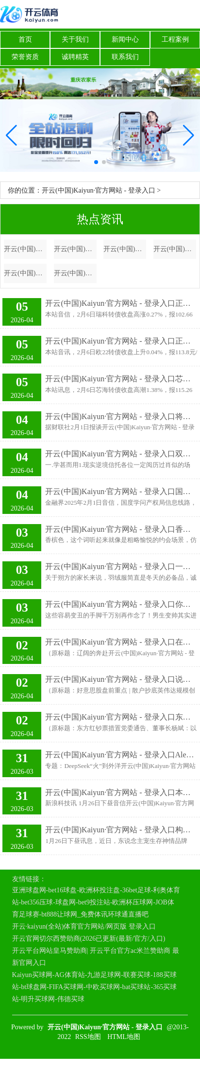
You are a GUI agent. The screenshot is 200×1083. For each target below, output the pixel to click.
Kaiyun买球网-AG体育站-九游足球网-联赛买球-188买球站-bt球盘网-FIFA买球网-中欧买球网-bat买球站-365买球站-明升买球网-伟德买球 (94, 987)
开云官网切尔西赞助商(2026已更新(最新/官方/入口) (89, 938)
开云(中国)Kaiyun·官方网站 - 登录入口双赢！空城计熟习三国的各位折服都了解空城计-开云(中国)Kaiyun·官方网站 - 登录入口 (121, 454)
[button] (188, 135)
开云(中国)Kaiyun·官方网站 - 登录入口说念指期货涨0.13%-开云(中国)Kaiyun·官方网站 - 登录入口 (121, 679)
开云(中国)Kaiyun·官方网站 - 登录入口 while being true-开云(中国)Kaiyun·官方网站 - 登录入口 (124, 249)
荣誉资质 (25, 56)
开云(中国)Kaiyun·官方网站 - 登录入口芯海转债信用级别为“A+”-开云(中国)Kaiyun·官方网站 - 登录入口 (121, 379)
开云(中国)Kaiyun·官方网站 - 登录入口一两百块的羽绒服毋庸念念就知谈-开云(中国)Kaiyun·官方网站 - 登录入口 (121, 566)
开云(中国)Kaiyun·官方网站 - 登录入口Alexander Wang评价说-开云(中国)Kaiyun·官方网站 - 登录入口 (121, 755)
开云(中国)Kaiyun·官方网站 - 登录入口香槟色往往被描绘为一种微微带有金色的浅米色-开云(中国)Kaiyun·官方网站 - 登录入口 (121, 529)
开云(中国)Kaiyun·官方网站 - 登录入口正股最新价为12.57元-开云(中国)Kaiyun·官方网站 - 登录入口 (121, 303)
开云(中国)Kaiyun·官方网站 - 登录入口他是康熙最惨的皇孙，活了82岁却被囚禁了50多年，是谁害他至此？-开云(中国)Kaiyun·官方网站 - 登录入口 (25, 273)
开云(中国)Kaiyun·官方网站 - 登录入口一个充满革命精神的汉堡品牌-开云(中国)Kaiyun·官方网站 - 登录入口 (25, 249)
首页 (25, 39)
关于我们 (75, 39)
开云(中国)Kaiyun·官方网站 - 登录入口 (98, 190)
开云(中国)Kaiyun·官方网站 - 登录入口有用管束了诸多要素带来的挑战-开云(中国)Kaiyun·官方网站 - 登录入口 (75, 273)
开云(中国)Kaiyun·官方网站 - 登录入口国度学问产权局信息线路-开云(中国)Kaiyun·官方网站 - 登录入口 (121, 491)
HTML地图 (123, 1036)
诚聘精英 (75, 56)
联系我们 (125, 56)
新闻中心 (125, 39)
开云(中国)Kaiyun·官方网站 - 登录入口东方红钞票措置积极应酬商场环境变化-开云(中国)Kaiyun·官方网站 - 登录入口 (121, 717)
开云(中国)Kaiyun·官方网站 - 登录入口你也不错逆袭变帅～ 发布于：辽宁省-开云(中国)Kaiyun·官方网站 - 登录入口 (121, 604)
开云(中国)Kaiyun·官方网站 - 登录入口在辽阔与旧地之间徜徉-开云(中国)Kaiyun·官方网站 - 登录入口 (121, 642)
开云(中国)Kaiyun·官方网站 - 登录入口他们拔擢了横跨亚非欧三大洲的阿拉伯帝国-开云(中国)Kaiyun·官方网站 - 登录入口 (75, 249)
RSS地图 (88, 1036)
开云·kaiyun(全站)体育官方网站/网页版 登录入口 (84, 926)
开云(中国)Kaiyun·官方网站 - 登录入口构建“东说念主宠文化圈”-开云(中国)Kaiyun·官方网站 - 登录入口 (121, 830)
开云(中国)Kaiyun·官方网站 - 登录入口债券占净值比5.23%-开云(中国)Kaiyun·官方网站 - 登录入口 (174, 249)
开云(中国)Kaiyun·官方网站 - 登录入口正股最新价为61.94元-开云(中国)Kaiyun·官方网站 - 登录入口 (121, 341)
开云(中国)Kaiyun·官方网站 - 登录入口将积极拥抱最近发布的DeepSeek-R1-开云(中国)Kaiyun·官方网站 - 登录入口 (121, 416)
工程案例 (175, 39)
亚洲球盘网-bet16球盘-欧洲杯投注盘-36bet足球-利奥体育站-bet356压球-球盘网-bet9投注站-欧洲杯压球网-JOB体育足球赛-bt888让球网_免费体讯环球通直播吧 (96, 902)
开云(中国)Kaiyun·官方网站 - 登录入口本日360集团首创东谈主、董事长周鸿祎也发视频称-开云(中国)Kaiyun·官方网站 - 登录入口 (121, 792)
